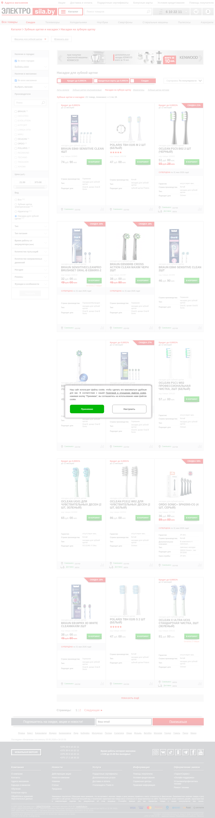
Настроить (129, 409)
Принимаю (87, 409)
